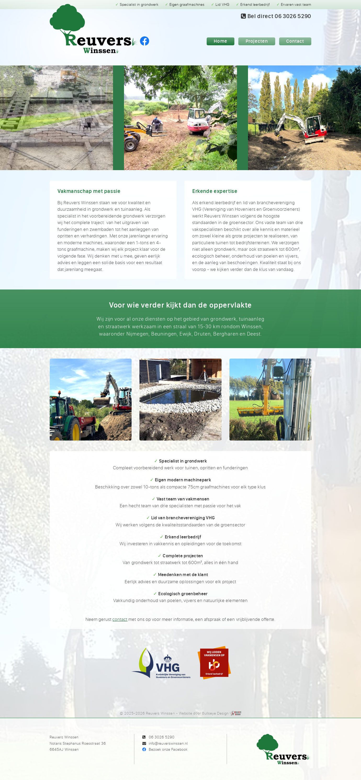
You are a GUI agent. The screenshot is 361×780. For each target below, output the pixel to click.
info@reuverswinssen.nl (168, 743)
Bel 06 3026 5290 (276, 16)
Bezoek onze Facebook (168, 749)
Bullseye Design (215, 713)
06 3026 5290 (161, 736)
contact (119, 619)
